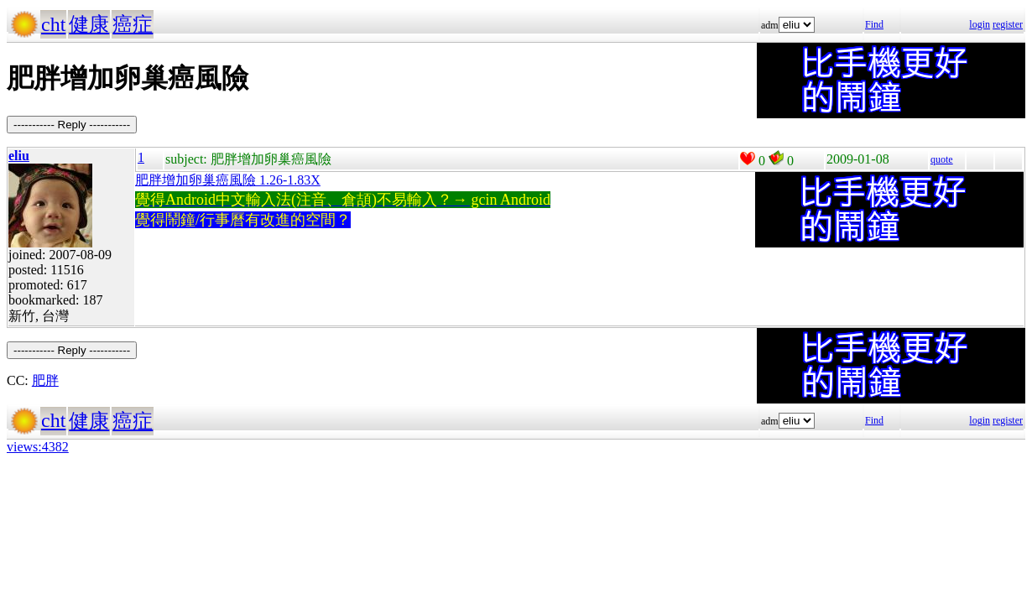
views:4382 (38, 447)
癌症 (132, 24)
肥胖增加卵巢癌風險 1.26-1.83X (228, 180)
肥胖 (45, 380)
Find (874, 24)
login (979, 24)
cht (53, 24)
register (1008, 24)
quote (941, 159)
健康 (89, 24)
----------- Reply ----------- (71, 124)
